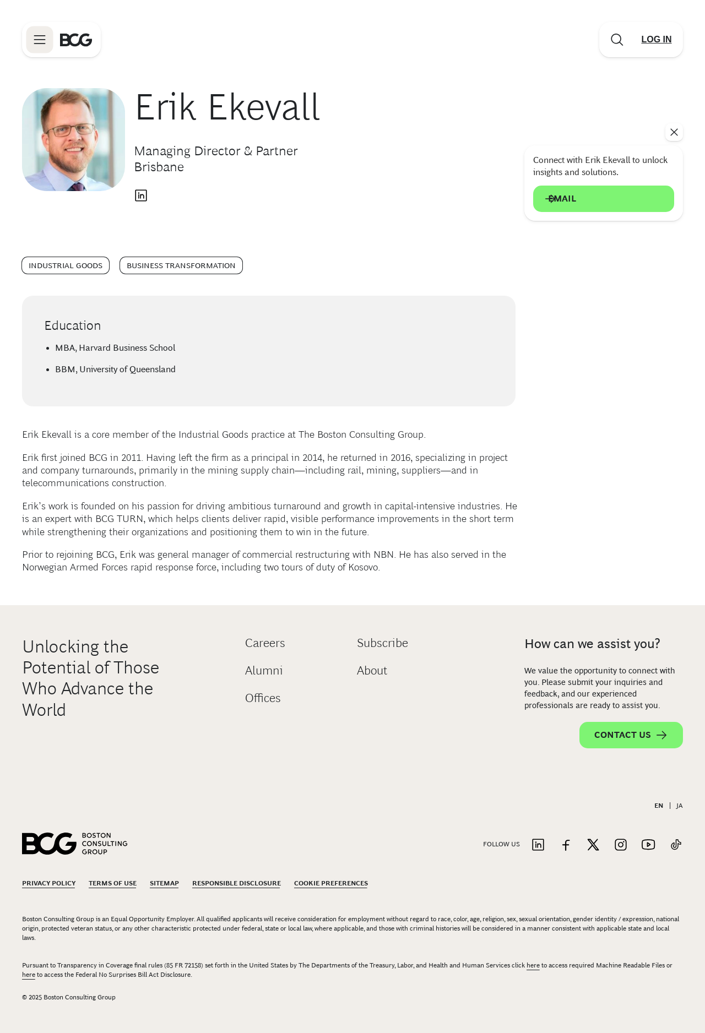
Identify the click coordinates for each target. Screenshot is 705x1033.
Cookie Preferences (331, 883)
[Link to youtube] (648, 845)
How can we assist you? (592, 643)
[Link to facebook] (565, 845)
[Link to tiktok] (676, 845)
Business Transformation (181, 265)
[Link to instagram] (621, 845)
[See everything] (674, 132)
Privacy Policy (48, 883)
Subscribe (382, 643)
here (533, 965)
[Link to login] (656, 39)
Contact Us (631, 735)
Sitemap (164, 883)
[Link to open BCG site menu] (39, 40)
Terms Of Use (113, 883)
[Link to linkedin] (538, 845)
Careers (265, 643)
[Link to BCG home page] (76, 40)
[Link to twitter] (593, 845)
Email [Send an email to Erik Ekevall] (603, 198)
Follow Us (501, 844)
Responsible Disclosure (236, 883)
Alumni (264, 670)
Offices (263, 698)
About (372, 670)
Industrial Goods (65, 265)
